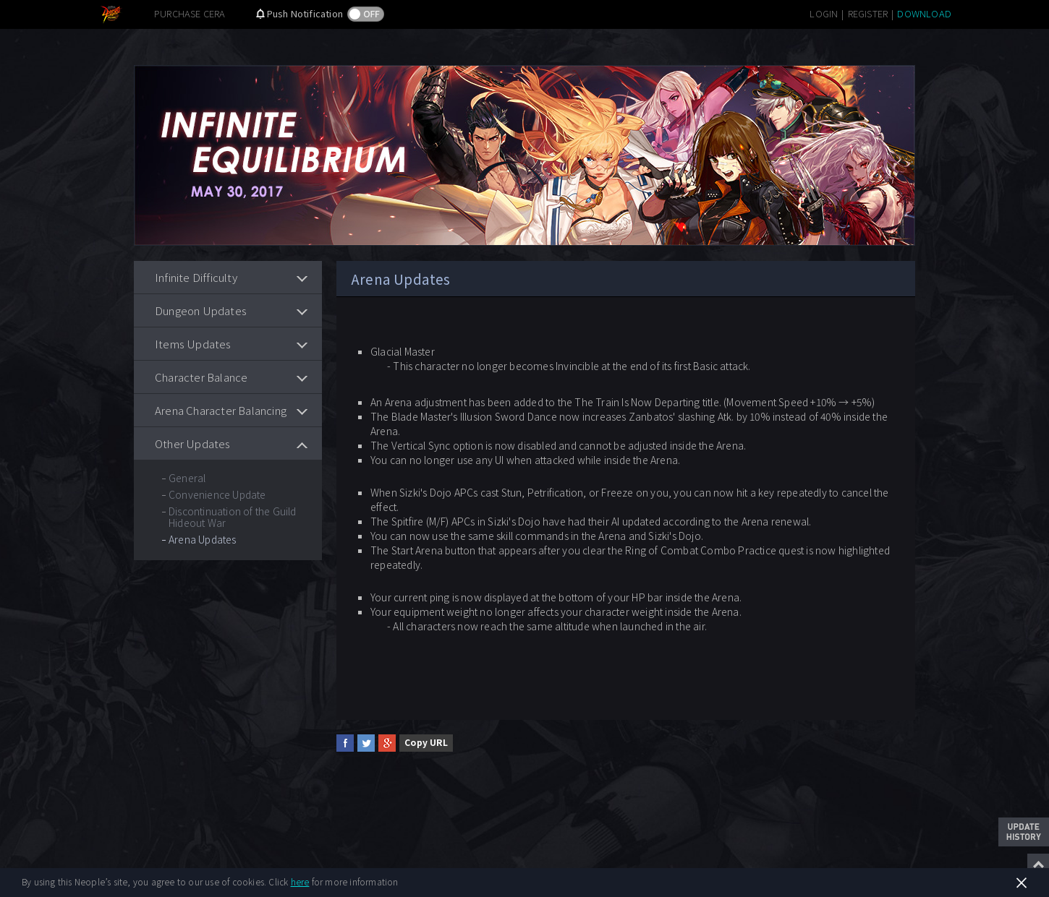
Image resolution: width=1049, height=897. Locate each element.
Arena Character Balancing (220, 410)
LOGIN (824, 13)
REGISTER (868, 13)
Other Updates (193, 443)
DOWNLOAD (924, 13)
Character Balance (201, 377)
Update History (1023, 831)
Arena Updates (203, 539)
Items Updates (193, 343)
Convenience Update (217, 494)
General (187, 478)
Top (1038, 864)
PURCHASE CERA (190, 13)
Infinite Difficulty (196, 277)
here (300, 881)
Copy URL (426, 742)
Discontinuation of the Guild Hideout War (233, 516)
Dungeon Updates (201, 310)
